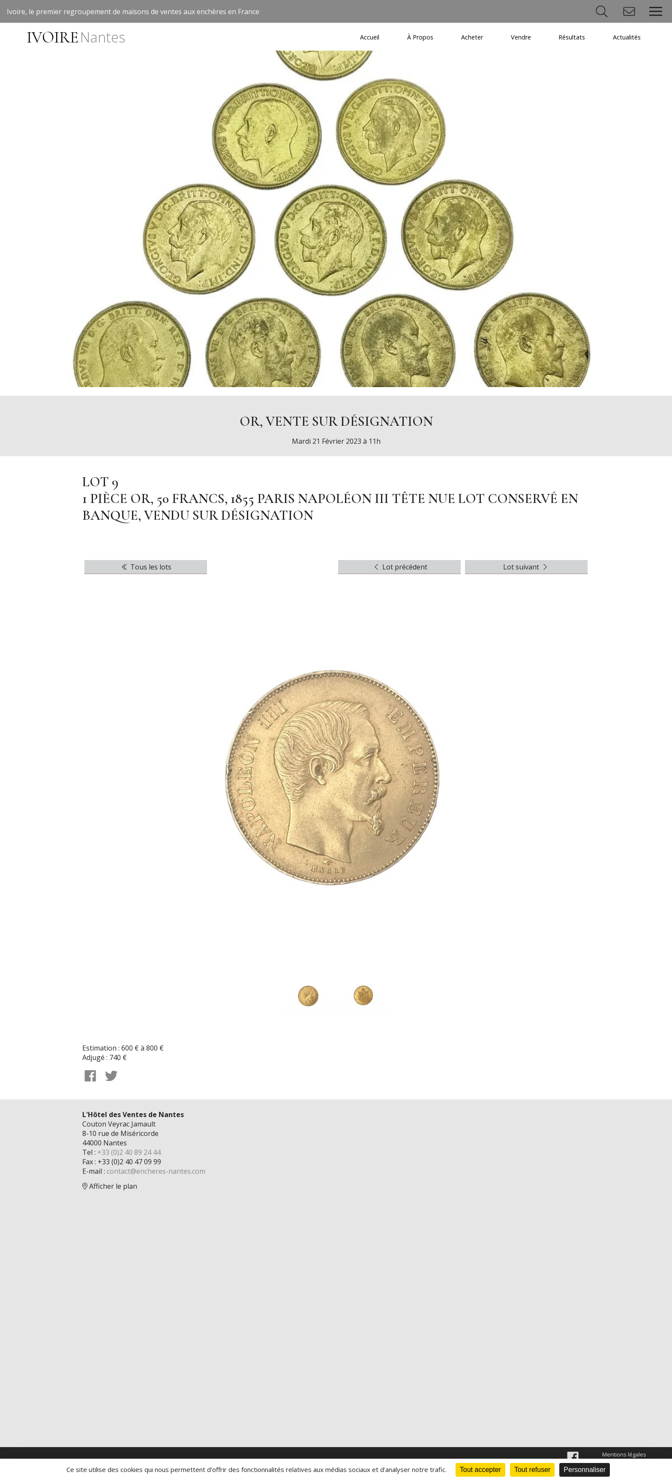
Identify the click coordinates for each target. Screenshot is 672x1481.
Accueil (369, 37)
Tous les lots (145, 567)
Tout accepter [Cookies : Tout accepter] (480, 1469)
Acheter (472, 37)
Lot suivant (526, 567)
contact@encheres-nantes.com (156, 1171)
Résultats (571, 37)
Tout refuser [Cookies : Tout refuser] (532, 1469)
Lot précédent (399, 567)
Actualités (627, 37)
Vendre (521, 37)
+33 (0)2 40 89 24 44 (129, 1152)
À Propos (420, 37)
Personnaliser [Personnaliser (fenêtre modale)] (585, 1469)
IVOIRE (76, 37)
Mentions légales (624, 1454)
